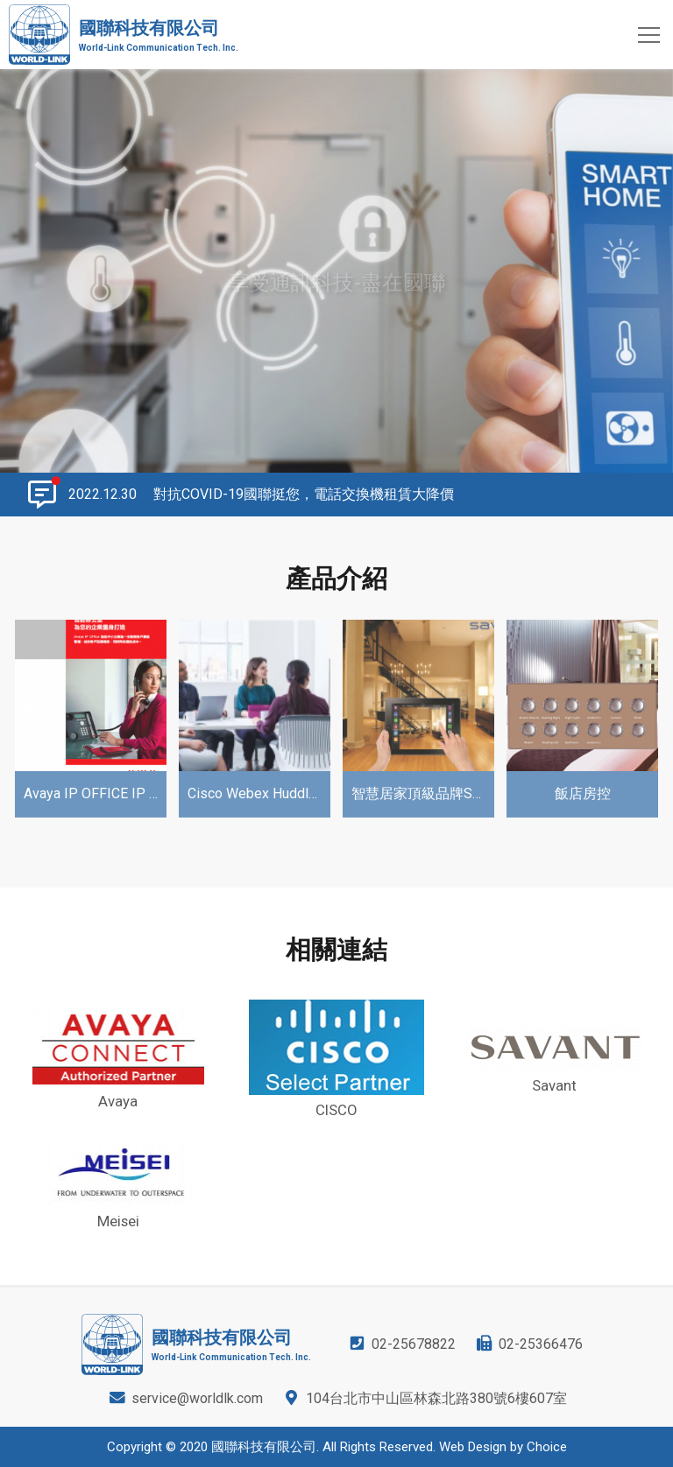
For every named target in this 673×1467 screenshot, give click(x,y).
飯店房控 (583, 793)
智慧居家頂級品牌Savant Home (422, 793)
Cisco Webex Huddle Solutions (259, 793)
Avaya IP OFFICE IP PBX (95, 793)
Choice (547, 1447)
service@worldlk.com (197, 1398)
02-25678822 (414, 1344)
